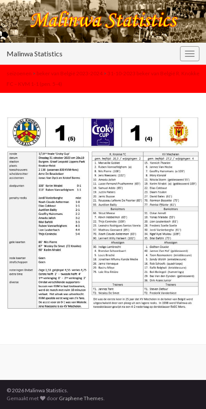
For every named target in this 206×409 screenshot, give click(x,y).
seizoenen (19, 73)
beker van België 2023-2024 (70, 73)
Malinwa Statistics (35, 53)
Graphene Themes (81, 398)
